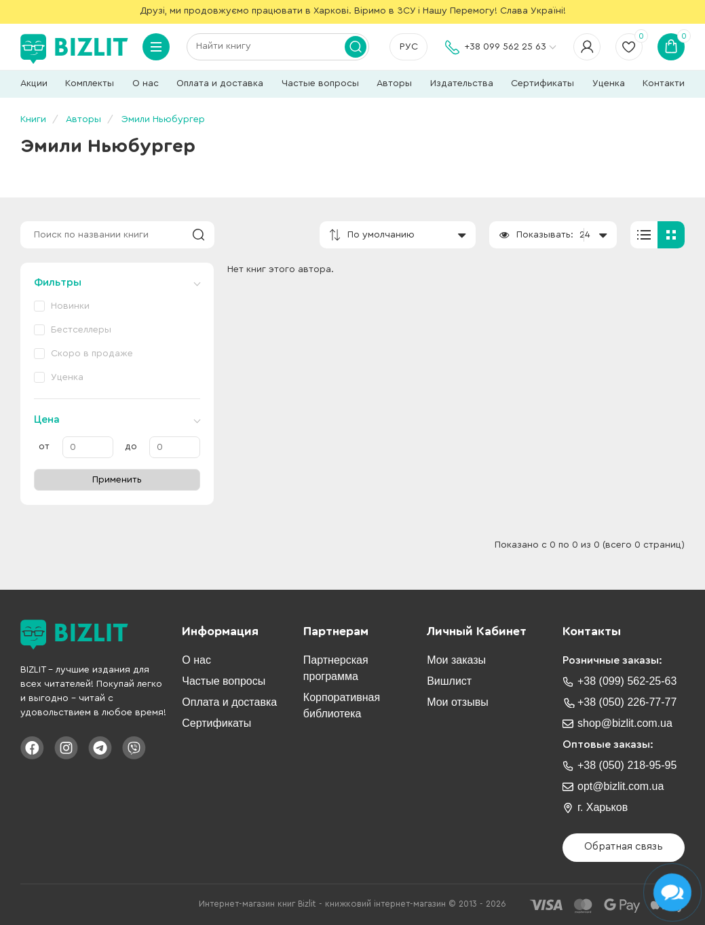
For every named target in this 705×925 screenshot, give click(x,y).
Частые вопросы (320, 83)
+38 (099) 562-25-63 (627, 681)
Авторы (394, 83)
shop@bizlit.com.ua (624, 723)
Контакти (664, 83)
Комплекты (89, 83)
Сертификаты (542, 83)
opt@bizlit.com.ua (620, 786)
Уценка (608, 83)
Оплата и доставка (219, 83)
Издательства (461, 83)
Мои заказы (456, 660)
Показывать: (544, 235)
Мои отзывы (458, 702)
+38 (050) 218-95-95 (627, 765)
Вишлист (449, 681)
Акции (33, 83)
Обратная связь (623, 847)
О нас (145, 83)
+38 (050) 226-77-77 (627, 702)
